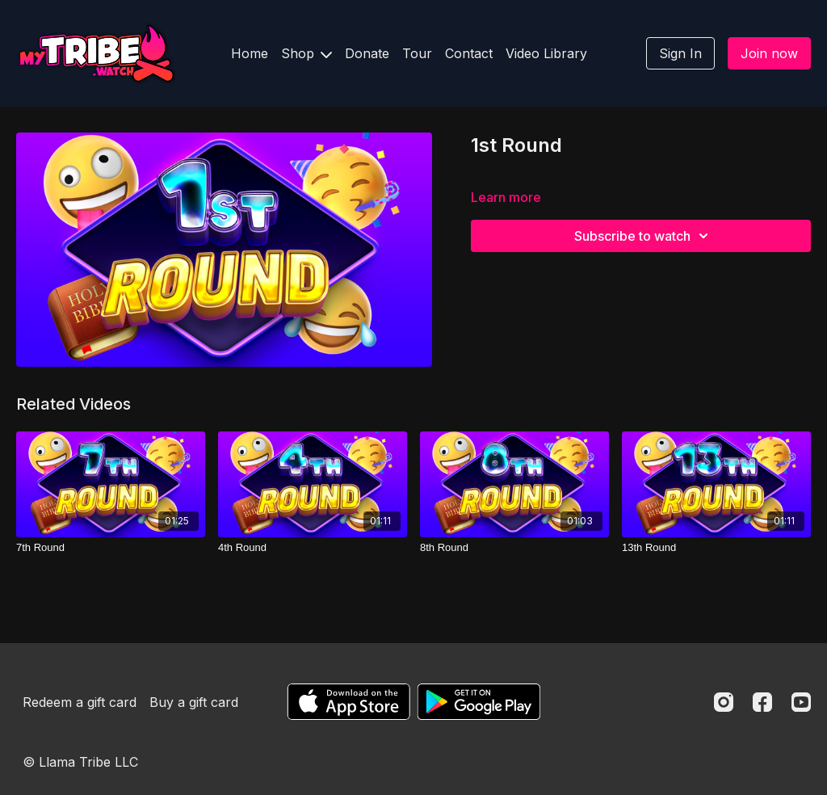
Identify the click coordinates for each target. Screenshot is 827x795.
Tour (417, 53)
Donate (367, 53)
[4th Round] (312, 548)
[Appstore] (348, 702)
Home (249, 53)
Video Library (546, 53)
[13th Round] (716, 548)
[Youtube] (801, 702)
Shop (306, 53)
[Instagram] (723, 702)
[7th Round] (110, 548)
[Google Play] (479, 702)
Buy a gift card (193, 702)
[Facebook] (762, 702)
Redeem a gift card (79, 702)
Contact (469, 53)
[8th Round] (514, 548)
